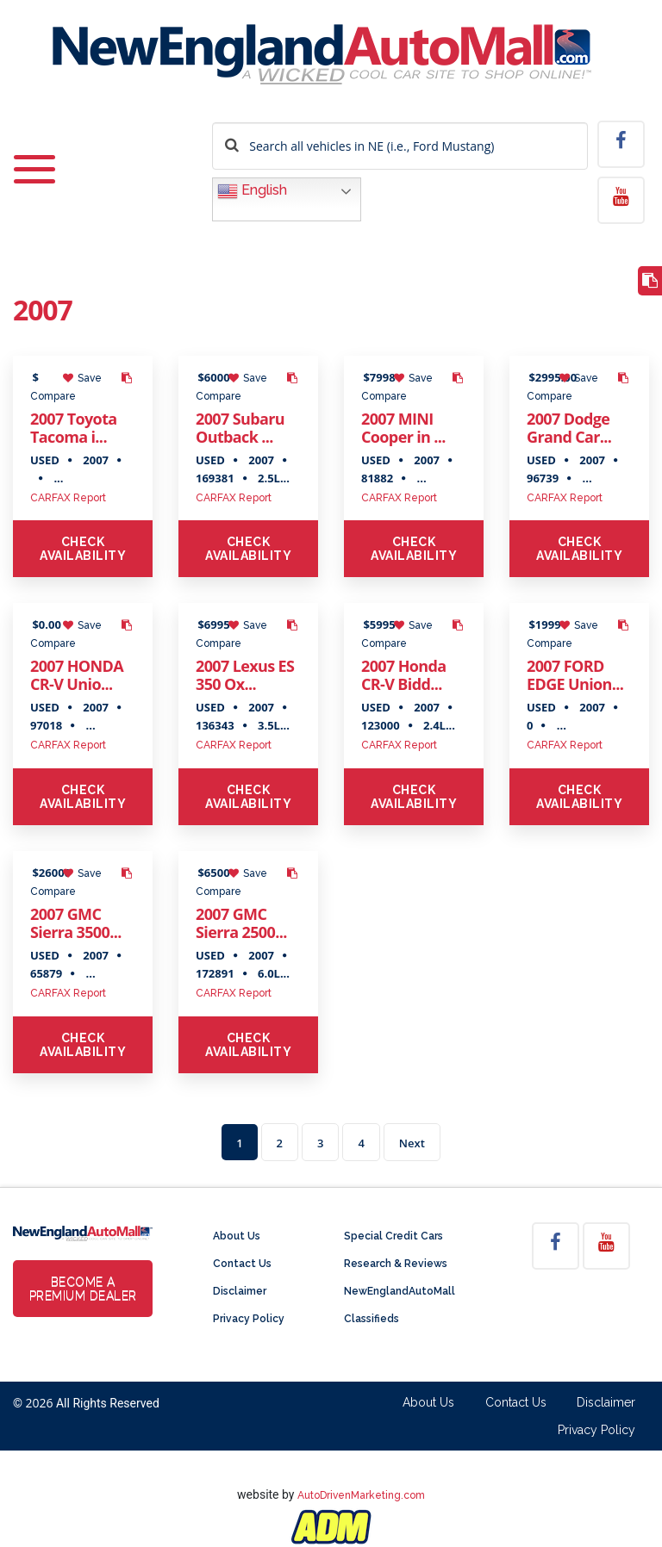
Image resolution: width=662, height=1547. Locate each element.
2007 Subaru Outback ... (240, 427)
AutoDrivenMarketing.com (361, 1495)
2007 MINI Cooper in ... (403, 427)
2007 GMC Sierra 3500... (76, 923)
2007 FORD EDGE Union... (575, 674)
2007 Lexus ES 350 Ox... (245, 674)
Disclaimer (239, 1291)
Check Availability (83, 548)
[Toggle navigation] (34, 158)
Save (82, 378)
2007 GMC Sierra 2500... (241, 923)
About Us (236, 1236)
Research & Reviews (395, 1264)
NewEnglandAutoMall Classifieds (399, 1305)
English (252, 191)
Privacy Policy (248, 1319)
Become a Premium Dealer (83, 1288)
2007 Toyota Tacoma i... (73, 427)
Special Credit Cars (393, 1236)
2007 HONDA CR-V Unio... (76, 674)
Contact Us (242, 1264)
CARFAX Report (68, 498)
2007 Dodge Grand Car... (569, 427)
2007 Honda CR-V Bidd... (404, 674)
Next (412, 1143)
